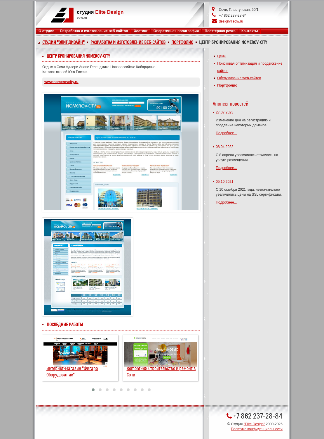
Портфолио (182, 42)
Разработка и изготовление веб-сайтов (128, 42)
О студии (46, 31)
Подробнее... (226, 133)
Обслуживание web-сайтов (239, 78)
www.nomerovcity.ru (61, 82)
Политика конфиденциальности (257, 429)
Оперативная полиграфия (176, 31)
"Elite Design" (254, 424)
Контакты (249, 31)
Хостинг (141, 31)
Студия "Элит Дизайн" (63, 42)
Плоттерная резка (220, 31)
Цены (221, 56)
